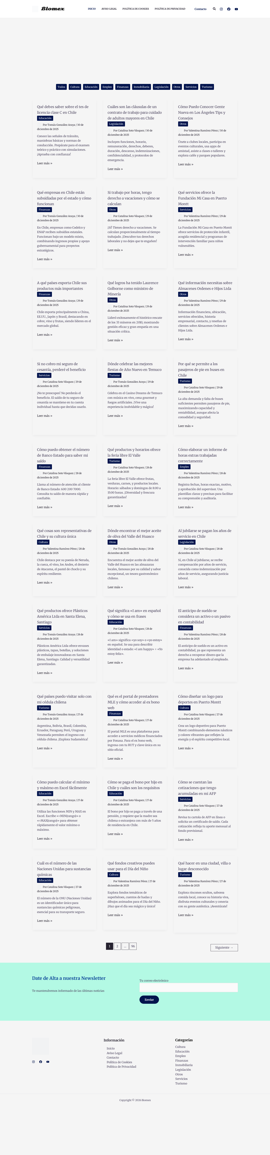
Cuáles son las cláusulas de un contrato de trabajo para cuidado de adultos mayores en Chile (134, 118)
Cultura (68, 87)
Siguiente (224, 996)
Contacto (110, 1106)
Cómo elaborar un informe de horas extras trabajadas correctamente (205, 486)
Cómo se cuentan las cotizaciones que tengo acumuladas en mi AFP (203, 832)
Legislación (164, 87)
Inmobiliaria (142, 87)
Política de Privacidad (118, 1115)
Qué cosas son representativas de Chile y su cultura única (64, 570)
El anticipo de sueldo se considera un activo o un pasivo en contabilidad (205, 655)
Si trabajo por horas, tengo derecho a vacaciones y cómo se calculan (131, 212)
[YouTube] (236, 9)
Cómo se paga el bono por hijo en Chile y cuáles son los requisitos (134, 832)
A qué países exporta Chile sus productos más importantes (64, 306)
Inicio (108, 1097)
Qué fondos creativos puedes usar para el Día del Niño (133, 918)
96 (133, 996)
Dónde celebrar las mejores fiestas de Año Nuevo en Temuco (133, 397)
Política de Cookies (116, 1110)
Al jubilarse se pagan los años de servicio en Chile (205, 570)
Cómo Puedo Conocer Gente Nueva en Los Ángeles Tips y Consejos (205, 113)
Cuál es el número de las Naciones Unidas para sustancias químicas (63, 918)
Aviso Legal (111, 1101)
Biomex (52, 9)
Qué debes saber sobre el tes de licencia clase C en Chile (63, 113)
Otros (182, 87)
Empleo (104, 87)
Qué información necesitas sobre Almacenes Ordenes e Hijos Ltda (202, 308)
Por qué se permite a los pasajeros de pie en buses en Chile (204, 397)
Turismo (215, 87)
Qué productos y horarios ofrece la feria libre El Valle (133, 483)
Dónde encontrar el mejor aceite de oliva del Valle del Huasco (134, 570)
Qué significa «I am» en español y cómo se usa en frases (134, 655)
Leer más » (44, 170)
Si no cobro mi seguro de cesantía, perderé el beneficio (64, 397)
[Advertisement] (135, 45)
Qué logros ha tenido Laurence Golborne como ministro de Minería (130, 308)
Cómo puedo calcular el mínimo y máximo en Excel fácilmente (63, 832)
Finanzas (121, 87)
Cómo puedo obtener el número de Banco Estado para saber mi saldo (63, 486)
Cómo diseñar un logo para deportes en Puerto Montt (205, 741)
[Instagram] (221, 9)
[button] (200, 9)
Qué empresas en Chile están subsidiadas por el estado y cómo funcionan (64, 212)
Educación (86, 87)
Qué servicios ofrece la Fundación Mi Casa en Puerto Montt (203, 210)
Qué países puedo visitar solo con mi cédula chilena (64, 741)
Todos (53, 87)
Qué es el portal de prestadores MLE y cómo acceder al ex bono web (135, 744)
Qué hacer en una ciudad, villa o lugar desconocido (199, 918)
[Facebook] (228, 9)
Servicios (197, 87)
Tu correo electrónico (188, 1034)
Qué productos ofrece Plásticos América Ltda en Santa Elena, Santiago (64, 655)
